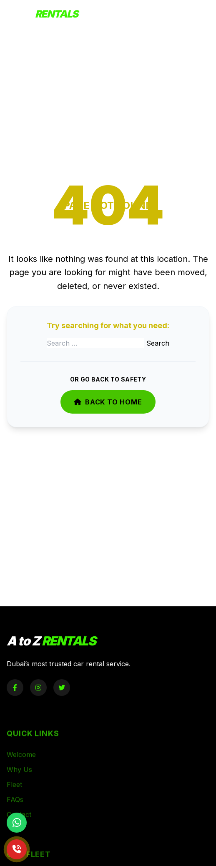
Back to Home (108, 402)
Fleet (14, 793)
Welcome (21, 763)
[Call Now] (17, 849)
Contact (19, 823)
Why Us (19, 778)
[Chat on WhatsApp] (17, 823)
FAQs (15, 808)
